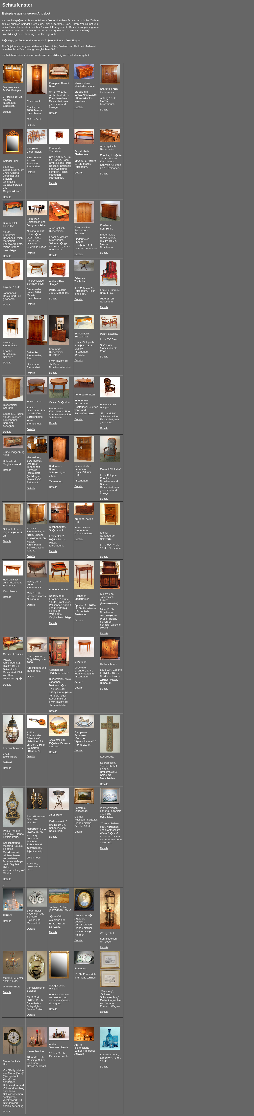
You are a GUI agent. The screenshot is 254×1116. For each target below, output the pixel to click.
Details (7, 111)
